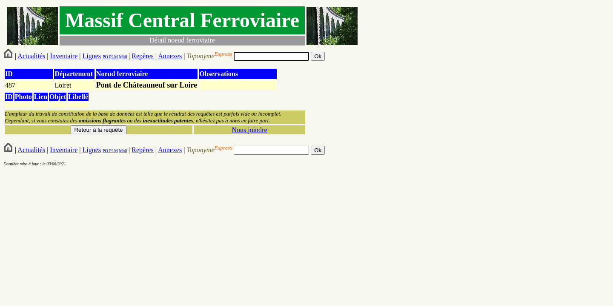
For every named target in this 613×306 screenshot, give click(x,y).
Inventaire (63, 56)
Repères (143, 56)
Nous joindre (249, 129)
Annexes (170, 56)
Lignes (91, 56)
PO (105, 56)
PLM (113, 56)
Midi (123, 56)
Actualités (31, 56)
